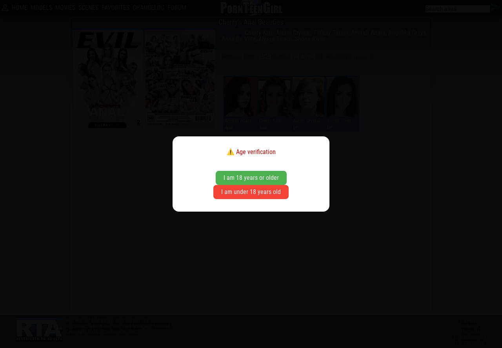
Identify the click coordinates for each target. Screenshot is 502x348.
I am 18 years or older (251, 177)
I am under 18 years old (251, 192)
